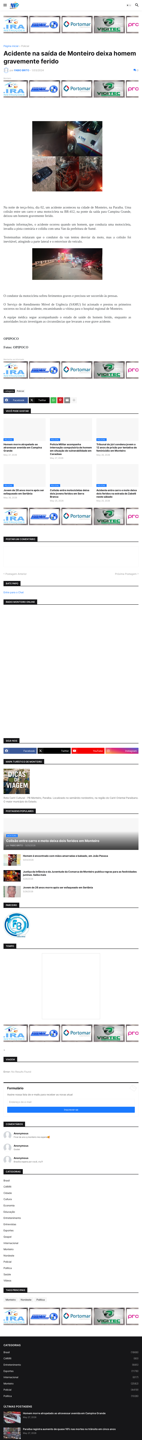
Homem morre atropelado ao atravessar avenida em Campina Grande (23, 447)
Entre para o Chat (14, 592)
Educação (9, 1211)
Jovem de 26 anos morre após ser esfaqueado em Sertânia (24, 492)
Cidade (8, 1192)
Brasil (7, 1180)
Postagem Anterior (16, 573)
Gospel (7, 1236)
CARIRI (7, 1186)
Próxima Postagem (126, 573)
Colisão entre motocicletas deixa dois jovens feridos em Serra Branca (69, 493)
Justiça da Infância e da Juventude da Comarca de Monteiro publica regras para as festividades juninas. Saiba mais (80, 873)
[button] (5, 5)
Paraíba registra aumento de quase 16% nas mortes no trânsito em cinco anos (69, 1429)
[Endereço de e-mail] (71, 1102)
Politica (8, 1268)
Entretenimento (12, 1217)
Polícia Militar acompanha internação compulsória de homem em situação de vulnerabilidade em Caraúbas (71, 449)
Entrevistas (10, 1224)
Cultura (8, 1199)
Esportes (8, 1230)
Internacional (11, 1243)
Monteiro (8, 1249)
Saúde (7, 1274)
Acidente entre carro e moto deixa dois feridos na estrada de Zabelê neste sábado (116, 493)
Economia (9, 1205)
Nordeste (9, 1255)
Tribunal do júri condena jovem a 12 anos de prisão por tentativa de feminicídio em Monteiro (116, 447)
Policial (25, 46)
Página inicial (11, 46)
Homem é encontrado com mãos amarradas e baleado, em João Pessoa (65, 855)
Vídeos (7, 1280)
